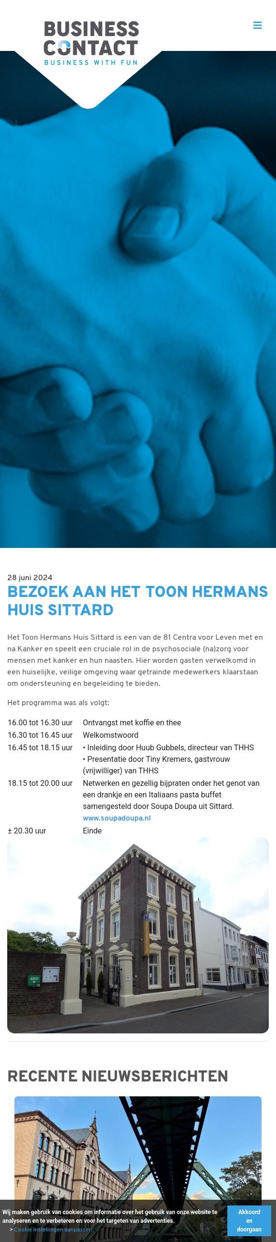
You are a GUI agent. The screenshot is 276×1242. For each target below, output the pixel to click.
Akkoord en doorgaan (249, 1221)
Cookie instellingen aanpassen (53, 1230)
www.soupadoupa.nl (117, 818)
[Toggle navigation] (257, 25)
